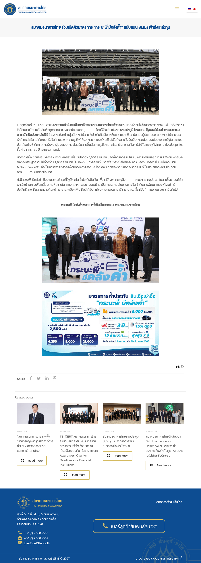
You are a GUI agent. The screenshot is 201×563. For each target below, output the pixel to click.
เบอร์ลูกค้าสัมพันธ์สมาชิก (134, 527)
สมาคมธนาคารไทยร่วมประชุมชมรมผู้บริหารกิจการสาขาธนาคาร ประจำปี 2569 (121, 441)
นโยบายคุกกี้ (174, 558)
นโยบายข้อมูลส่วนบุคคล (150, 558)
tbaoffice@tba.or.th (37, 543)
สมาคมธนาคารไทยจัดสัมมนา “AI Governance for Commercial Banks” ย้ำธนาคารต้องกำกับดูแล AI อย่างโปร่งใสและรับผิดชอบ (164, 446)
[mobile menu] (177, 9)
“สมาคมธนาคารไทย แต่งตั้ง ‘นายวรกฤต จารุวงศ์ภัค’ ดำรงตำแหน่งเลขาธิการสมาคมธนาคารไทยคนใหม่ (35, 443)
